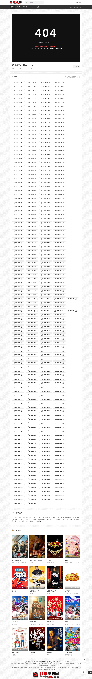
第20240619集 (45, 227)
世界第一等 (68, 622)
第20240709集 (45, 235)
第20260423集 (18, 499)
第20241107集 (45, 287)
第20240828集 (18, 259)
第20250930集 (18, 415)
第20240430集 (32, 207)
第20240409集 (18, 199)
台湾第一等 (15, 622)
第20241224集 (59, 303)
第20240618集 (32, 227)
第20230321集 (59, 143)
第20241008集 (32, 275)
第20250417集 (32, 347)
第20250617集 (59, 371)
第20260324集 (18, 487)
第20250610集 (18, 371)
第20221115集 (45, 95)
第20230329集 (59, 146)
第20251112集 (59, 431)
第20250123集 (59, 315)
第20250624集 (45, 375)
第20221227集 (32, 110)
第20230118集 (59, 118)
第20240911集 (45, 263)
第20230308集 (32, 138)
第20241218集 (32, 303)
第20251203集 (18, 443)
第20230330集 (18, 151)
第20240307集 (59, 183)
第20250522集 (32, 363)
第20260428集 (32, 499)
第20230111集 (18, 118)
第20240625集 (18, 231)
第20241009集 (45, 275)
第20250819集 (18, 399)
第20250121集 (32, 315)
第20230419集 (18, 159)
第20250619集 (32, 375)
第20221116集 (59, 95)
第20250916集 (45, 407)
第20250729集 (59, 387)
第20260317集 (32, 483)
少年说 (14, 591)
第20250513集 (18, 359)
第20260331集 (59, 487)
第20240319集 (59, 187)
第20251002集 (45, 415)
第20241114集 (32, 291)
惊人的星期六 (33, 622)
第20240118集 (32, 167)
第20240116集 (59, 163)
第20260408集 (45, 491)
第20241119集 (45, 291)
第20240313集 (32, 187)
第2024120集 (32, 299)
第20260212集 (45, 471)
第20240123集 (45, 167)
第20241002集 (59, 271)
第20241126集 (32, 295)
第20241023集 (59, 279)
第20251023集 (59, 423)
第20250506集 (32, 355)
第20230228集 (32, 135)
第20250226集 (32, 327)
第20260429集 (45, 499)
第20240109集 (18, 163)
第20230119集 (18, 123)
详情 (40, 521)
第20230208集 (45, 126)
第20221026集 (45, 86)
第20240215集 (45, 175)
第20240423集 (45, 203)
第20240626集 (32, 231)
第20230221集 (45, 131)
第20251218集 (59, 447)
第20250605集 (59, 367)
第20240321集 (32, 191)
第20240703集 (18, 235)
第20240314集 (45, 187)
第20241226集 (18, 307)
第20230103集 (18, 115)
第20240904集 (59, 259)
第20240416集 (59, 199)
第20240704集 (32, 235)
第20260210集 (18, 471)
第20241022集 (45, 279)
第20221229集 (59, 110)
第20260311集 (59, 479)
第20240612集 (59, 223)
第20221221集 (59, 106)
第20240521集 (32, 215)
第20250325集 (18, 339)
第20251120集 (59, 435)
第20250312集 (59, 331)
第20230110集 (59, 115)
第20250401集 (59, 339)
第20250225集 (18, 327)
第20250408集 (45, 343)
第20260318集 (45, 483)
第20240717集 (45, 239)
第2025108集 (32, 311)
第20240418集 (32, 203)
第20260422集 (59, 495)
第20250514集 (32, 359)
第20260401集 (18, 491)
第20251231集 (18, 455)
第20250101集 (45, 307)
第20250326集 (32, 339)
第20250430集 (59, 351)
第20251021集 (32, 423)
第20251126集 (32, 439)
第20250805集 (45, 391)
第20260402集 (32, 491)
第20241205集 (45, 299)
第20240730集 (59, 243)
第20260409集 (59, 491)
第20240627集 (45, 231)
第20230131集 (45, 123)
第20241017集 (32, 279)
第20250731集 (32, 391)
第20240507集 (59, 207)
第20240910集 (32, 263)
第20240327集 (59, 191)
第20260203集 (32, 467)
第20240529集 (32, 219)
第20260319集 (59, 483)
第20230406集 (59, 151)
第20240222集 (32, 179)
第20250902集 (32, 403)
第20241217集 (18, 303)
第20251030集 (45, 427)
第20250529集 (18, 367)
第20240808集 (18, 251)
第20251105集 (18, 431)
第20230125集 (32, 123)
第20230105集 (45, 115)
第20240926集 (32, 271)
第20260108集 (59, 455)
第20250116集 (18, 315)
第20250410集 (18, 347)
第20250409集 (59, 343)
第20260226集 (45, 475)
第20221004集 (18, 82)
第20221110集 (32, 95)
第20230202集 (18, 126)
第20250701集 (18, 379)
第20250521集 (18, 363)
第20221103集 (45, 90)
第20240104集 (59, 159)
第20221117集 (18, 98)
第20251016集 (18, 423)
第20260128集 (59, 463)
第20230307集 (18, 138)
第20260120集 (59, 459)
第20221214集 (18, 106)
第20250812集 (32, 395)
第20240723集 (18, 243)
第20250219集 (45, 323)
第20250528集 (59, 363)
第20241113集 (18, 291)
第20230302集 (59, 135)
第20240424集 (59, 203)
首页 (12, 7)
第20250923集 (32, 411)
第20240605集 (18, 223)
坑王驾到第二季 (51, 591)
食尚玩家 (67, 591)
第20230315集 (18, 143)
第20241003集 (18, 275)
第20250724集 (45, 387)
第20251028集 (18, 427)
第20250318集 (32, 335)
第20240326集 (45, 191)
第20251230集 (59, 451)
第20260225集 (32, 475)
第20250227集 (45, 327)
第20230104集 (32, 115)
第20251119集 (45, 435)
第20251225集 (45, 451)
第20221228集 (45, 110)
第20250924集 (45, 411)
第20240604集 (59, 219)
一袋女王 (49, 560)
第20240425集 (18, 207)
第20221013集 (18, 86)
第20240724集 (32, 243)
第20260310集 (45, 479)
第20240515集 (59, 211)
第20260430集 (59, 499)
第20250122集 (45, 315)
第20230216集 (32, 131)
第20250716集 (45, 383)
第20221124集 (59, 98)
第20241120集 (59, 291)
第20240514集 (45, 211)
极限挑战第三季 (16, 560)
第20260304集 (18, 479)
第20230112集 (32, 118)
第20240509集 (32, 211)
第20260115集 (45, 459)
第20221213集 (59, 102)
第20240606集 (32, 223)
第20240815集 (59, 251)
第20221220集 (45, 106)
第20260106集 (32, 455)
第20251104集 (59, 427)
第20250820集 (32, 399)
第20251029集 (32, 427)
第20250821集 (45, 399)
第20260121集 (18, 463)
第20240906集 (18, 263)
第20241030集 (45, 283)
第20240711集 (18, 239)
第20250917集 (59, 407)
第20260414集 (18, 495)
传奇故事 (49, 652)
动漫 (37, 7)
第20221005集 (32, 82)
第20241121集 (18, 295)
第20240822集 (45, 255)
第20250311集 (45, 331)
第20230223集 (18, 135)
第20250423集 (18, 351)
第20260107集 (45, 455)
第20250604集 (45, 367)
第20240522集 (45, 215)
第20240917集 (18, 267)
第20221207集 (32, 102)
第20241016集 (18, 279)
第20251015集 (59, 419)
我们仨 (67, 560)
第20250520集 (59, 359)
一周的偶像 (15, 652)
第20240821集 (32, 255)
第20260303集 (59, 475)
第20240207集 (18, 175)
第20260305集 (32, 479)
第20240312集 (18, 187)
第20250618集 (18, 375)
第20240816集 (18, 255)
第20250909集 (59, 403)
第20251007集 (59, 415)
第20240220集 (59, 175)
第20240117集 (18, 167)
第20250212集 (59, 319)
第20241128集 (59, 295)
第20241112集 (59, 287)
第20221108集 (59, 90)
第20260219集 (59, 471)
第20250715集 (32, 383)
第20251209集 (45, 443)
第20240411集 (45, 199)
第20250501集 (18, 355)
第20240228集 (59, 179)
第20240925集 (18, 271)
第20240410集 (32, 199)
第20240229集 (18, 183)
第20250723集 (32, 387)
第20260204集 (45, 467)
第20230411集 (18, 154)
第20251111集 (45, 431)
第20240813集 (32, 251)
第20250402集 (18, 343)
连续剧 (25, 7)
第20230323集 (32, 146)
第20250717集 (59, 383)
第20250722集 (18, 387)
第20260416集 (32, 495)
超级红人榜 (50, 622)
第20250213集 (18, 323)
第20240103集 (45, 159)
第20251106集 (32, 431)
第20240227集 (45, 179)
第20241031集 (59, 283)
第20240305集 (32, 183)
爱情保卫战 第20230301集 (24, 65)
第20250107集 (18, 311)
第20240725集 (45, 243)
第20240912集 (59, 263)
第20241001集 (45, 271)
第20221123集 (45, 98)
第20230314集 (59, 138)
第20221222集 (18, 110)
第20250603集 (32, 367)
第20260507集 (32, 503)
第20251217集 (45, 447)
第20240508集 (18, 211)
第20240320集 (18, 191)
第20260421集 (45, 495)
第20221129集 (18, 102)
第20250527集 (45, 363)
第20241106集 (32, 287)
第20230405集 (45, 151)
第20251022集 (45, 423)
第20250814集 (59, 395)
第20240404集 (59, 195)
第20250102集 (59, 307)
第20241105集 (18, 287)
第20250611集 (32, 371)
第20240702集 (59, 231)
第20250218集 (32, 323)
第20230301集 (45, 135)
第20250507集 (45, 355)
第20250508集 (59, 355)
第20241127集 (45, 295)
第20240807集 (59, 247)
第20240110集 (32, 163)
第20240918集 (32, 267)
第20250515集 (45, 359)
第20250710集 (18, 383)
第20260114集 (32, 459)
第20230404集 (32, 151)
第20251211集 (18, 447)
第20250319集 (45, 335)
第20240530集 (45, 219)
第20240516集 (18, 215)
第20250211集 (45, 319)
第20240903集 (45, 259)
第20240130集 (32, 171)
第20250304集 (59, 327)
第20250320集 (59, 335)
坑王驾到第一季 (34, 591)
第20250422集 (59, 347)
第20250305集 (18, 331)
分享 (77, 66)
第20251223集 (18, 451)
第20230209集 (59, 126)
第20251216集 (32, 447)
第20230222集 (59, 131)
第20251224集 (32, 451)
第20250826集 (59, 399)
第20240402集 (32, 195)
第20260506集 (18, 503)
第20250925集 (59, 411)
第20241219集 (45, 303)
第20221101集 (18, 90)
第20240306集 (45, 183)
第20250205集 (18, 319)
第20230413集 (45, 154)
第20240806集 (45, 247)
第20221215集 (32, 106)
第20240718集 (59, 239)
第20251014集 (45, 419)
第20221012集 (59, 82)
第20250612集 (45, 371)
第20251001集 (32, 415)
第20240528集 (18, 219)
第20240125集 (18, 171)
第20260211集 (32, 471)
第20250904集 (45, 403)
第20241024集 (18, 283)
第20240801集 (32, 247)
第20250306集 (32, 331)
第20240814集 (45, 251)
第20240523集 (59, 215)
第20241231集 (32, 307)
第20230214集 (18, 131)
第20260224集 (18, 475)
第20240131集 (45, 171)
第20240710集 (59, 235)
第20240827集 (59, 255)
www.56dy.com (46, 662)
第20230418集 (59, 154)
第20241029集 (32, 283)
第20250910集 (18, 407)
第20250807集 (18, 395)
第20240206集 (59, 171)
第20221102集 (32, 90)
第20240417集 (18, 203)
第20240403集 (45, 195)
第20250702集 (32, 379)
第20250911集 (32, 407)
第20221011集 (45, 82)
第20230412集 (32, 154)
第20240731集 (18, 247)
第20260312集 (18, 483)
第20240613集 (18, 227)
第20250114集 (58, 311)
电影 (18, 7)
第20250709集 (59, 379)
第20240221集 (18, 179)
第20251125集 (18, 439)
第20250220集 (59, 323)
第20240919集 (45, 267)
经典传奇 (32, 652)
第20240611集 (45, 223)
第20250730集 (18, 391)
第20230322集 (18, 146)
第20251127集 (45, 439)
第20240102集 (32, 159)
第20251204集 (32, 443)
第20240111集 (45, 163)
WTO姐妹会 (68, 652)
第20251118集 (32, 435)
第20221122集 (32, 98)
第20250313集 (18, 335)
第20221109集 (18, 95)
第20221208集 (45, 102)
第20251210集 (59, 443)
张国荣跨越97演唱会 (35, 560)
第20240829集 (32, 259)
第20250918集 (18, 411)
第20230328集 (45, 146)
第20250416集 (45, 347)
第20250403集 (32, 343)
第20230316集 (32, 143)
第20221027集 (59, 86)
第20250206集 (32, 319)
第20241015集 (59, 275)
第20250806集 (59, 391)
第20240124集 (59, 167)
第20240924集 (59, 267)
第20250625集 (59, 375)
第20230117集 (45, 118)
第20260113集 (18, 459)
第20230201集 (59, 123)
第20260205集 (59, 467)
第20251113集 (18, 435)
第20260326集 (45, 487)
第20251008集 (18, 419)
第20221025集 (32, 86)
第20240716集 (32, 239)
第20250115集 (72, 311)
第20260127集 (45, 463)
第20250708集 (45, 379)
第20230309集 (45, 138)
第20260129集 (18, 467)
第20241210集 (58, 299)
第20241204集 (18, 299)
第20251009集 (32, 419)
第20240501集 (45, 207)
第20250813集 (45, 395)
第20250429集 (45, 351)
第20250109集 (45, 311)
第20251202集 (59, 439)
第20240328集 (18, 195)
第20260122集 (32, 463)
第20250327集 (45, 339)
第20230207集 (32, 126)
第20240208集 (32, 175)
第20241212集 (72, 299)
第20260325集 (32, 487)
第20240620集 (59, 227)
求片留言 (77, 2)
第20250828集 (18, 403)
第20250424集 (32, 351)
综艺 (32, 7)
